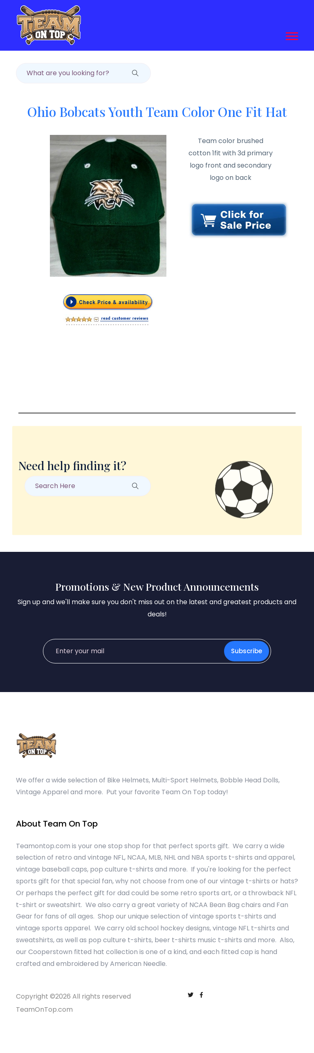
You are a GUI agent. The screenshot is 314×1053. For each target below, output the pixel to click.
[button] (291, 34)
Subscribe (246, 651)
